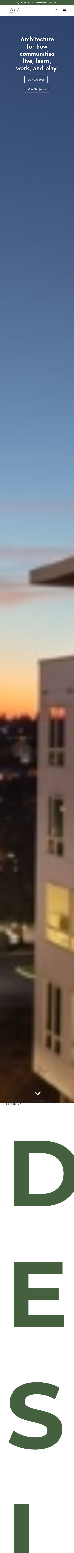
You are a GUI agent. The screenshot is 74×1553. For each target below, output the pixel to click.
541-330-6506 (26, 2)
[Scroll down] (37, 1093)
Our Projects (37, 89)
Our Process (35, 79)
